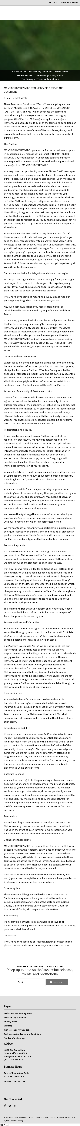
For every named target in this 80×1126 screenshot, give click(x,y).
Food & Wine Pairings (14, 1037)
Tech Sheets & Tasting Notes (18, 1013)
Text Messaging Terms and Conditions (40, 79)
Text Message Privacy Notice (49, 75)
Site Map (8, 1025)
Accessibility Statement (40, 72)
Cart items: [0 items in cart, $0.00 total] (69, 2)
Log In (53, 2)
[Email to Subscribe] (31, 982)
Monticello (17, 12)
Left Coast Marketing (14, 1120)
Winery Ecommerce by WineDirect (42, 1117)
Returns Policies (24, 75)
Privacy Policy (19, 72)
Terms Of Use (61, 72)
